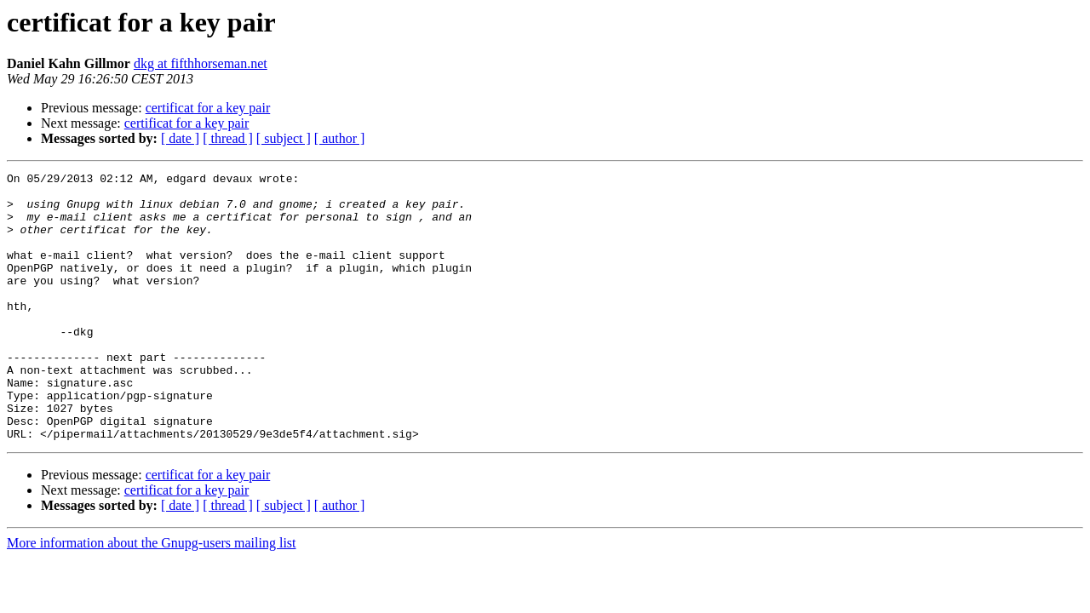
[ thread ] (228, 138)
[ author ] (339, 138)
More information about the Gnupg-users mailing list (151, 596)
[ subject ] (283, 138)
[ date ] (180, 138)
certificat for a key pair (208, 107)
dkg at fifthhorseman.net (200, 63)
